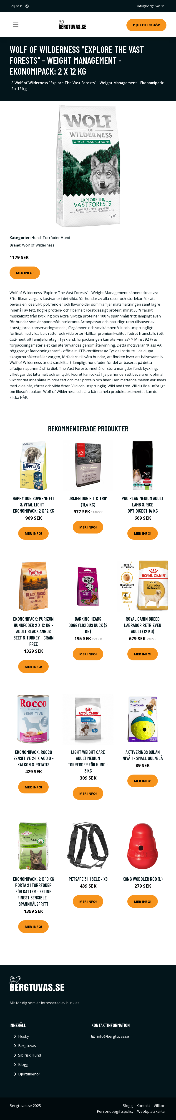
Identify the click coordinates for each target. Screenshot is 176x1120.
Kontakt (143, 1105)
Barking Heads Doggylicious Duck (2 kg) (88, 625)
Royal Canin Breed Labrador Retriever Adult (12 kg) (142, 625)
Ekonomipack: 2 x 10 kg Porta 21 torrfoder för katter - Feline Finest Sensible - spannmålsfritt (33, 891)
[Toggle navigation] (16, 24)
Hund (36, 237)
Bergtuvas (27, 1045)
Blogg (23, 1064)
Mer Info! (24, 272)
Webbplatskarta (151, 1111)
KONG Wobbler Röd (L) (143, 879)
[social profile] (27, 6)
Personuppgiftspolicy (115, 1111)
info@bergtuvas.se (151, 6)
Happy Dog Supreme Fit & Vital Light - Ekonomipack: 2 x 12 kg (33, 504)
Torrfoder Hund (56, 237)
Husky (23, 1036)
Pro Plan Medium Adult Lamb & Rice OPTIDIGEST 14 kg (142, 504)
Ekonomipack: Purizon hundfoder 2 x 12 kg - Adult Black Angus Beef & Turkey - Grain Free (33, 631)
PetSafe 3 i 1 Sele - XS (88, 879)
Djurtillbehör (146, 25)
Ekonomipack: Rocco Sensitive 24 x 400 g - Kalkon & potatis (33, 758)
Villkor (159, 1105)
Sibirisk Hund (29, 1055)
